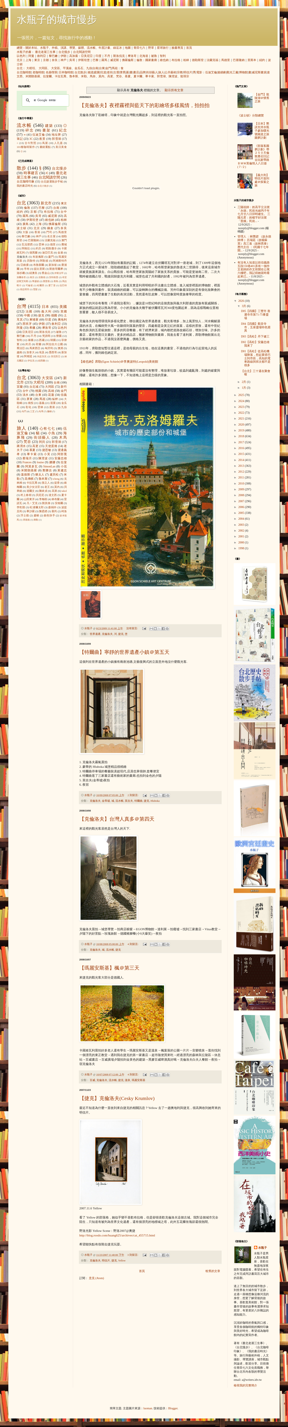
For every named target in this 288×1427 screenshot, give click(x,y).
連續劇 (221, 72)
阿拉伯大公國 (54, 344)
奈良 (55, 60)
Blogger (172, 1408)
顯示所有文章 (174, 90)
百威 (92, 1080)
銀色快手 (49, 515)
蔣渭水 (21, 446)
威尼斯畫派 (259, 72)
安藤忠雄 (60, 458)
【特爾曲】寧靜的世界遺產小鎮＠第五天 (124, 652)
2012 (241, 471)
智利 (163, 55)
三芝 (32, 411)
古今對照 (30, 143)
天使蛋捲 (51, 446)
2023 (241, 406)
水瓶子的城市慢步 (57, 19)
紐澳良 (33, 273)
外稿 (55, 47)
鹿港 (52, 407)
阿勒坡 (44, 260)
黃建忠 (62, 470)
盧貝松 (54, 474)
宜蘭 (20, 386)
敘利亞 (41, 55)
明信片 (187, 72)
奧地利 (62, 319)
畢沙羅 (31, 511)
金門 (108, 68)
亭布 (26, 268)
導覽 (72, 47)
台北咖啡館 (24, 72)
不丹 (107, 55)
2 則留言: (133, 795)
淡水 (26, 394)
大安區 (55, 68)
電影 (199, 72)
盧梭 (36, 515)
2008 (241, 495)
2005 (241, 512)
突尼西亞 (56, 356)
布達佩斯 (38, 256)
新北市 (46, 203)
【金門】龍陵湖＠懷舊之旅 (262, 98)
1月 (244, 387)
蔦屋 (45, 143)
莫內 (101, 76)
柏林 (186, 60)
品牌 (142, 72)
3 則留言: (133, 1254)
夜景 (42, 138)
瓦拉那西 (27, 244)
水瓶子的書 (24, 52)
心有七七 (47, 429)
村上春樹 (26, 495)
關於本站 (31, 47)
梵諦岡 (46, 336)
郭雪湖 (161, 76)
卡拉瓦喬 (60, 76)
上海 (28, 60)
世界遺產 (95, 634)
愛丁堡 (52, 285)
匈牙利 (49, 348)
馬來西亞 (34, 348)
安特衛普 (53, 277)
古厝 (116, 72)
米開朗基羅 (32, 76)
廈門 (51, 256)
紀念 (63, 130)
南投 (30, 403)
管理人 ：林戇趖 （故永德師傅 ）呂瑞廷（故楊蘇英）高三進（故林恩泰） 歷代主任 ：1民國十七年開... (254, 243)
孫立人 (46, 482)
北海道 (143, 55)
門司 (49, 232)
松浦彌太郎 (37, 507)
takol (64, 490)
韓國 (53, 340)
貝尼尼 (40, 495)
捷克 (121, 634)
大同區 (43, 68)
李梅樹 (43, 499)
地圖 (128, 47)
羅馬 (104, 60)
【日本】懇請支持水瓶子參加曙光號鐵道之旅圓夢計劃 (262, 130)
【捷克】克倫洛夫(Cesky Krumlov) (117, 1098)
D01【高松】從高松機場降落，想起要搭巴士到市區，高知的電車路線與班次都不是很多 (255, 358)
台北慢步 (64, 52)
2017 (241, 442)
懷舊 (123, 72)
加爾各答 (21, 277)
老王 (47, 487)
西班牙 (27, 323)
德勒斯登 (198, 60)
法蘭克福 (212, 60)
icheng (56, 478)
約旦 (38, 248)
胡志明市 (24, 289)
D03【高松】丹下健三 (255, 336)
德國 (54, 315)
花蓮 (51, 394)
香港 (37, 232)
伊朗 (63, 55)
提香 (57, 482)
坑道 (103, 72)
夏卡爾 (138, 76)
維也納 (164, 60)
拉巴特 (63, 285)
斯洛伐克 (119, 55)
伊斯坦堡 (84, 60)
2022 (241, 412)
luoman (147, 1408)
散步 (21, 168)
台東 (102, 68)
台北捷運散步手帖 (52, 181)
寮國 (59, 336)
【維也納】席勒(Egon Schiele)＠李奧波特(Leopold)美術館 (118, 361)
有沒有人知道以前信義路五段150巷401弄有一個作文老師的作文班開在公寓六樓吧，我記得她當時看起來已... (253, 269)
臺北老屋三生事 (45, 52)
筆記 (20, 138)
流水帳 (91, 47)
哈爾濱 (40, 285)
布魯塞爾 (38, 264)
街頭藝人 (152, 72)
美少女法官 (33, 487)
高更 (110, 76)
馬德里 (225, 60)
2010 (241, 483)
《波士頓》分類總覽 (250, 115)
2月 (244, 381)
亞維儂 (24, 264)
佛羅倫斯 (128, 60)
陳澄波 (173, 76)
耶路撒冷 (51, 248)
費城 (64, 244)
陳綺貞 (43, 490)
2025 (241, 395)
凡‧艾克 (32, 503)
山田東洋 (29, 499)
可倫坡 (29, 285)
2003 (241, 524)
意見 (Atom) (96, 1278)
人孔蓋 (58, 143)
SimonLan (49, 466)
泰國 (30, 340)
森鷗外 (52, 507)
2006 (241, 507)
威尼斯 (114, 60)
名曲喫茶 (51, 72)
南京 (32, 277)
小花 (64, 466)
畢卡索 (149, 76)
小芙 (47, 454)
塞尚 (54, 511)
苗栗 (53, 403)
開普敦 (46, 281)
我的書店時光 (25, 185)
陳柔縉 (43, 511)
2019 (241, 430)
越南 (19, 352)
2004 (241, 518)
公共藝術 (170, 72)
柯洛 (64, 511)
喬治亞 (21, 348)
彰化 (29, 407)
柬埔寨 (34, 319)
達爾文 (31, 490)
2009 (241, 489)
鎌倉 (50, 228)
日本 (45, 307)
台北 (20, 68)
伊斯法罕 (58, 273)
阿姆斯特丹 (60, 260)
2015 (241, 454)
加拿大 (31, 352)
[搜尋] (45, 100)
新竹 (64, 386)
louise (40, 462)
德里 (53, 244)
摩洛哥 (132, 55)
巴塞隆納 (239, 60)
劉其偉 (46, 503)
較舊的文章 (213, 1271)
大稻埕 (30, 68)
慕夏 (128, 76)
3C (31, 138)
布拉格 (176, 60)
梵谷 (119, 76)
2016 (241, 448)
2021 (241, 418)
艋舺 (55, 399)
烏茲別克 (42, 356)
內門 (24, 411)
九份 (89, 68)
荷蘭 (38, 344)
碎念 (29, 130)
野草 (151, 47)
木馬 (63, 437)
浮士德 (24, 515)
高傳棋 (29, 478)
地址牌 (56, 134)
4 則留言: (133, 944)
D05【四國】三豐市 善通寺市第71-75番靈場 (255, 315)
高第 (54, 490)
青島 (56, 281)
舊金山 (46, 273)
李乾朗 (21, 507)
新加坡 (53, 264)
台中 (64, 211)
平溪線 (67, 68)
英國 (64, 311)
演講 (63, 47)
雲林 (41, 244)
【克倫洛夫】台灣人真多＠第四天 (116, 819)
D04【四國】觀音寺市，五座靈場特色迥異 (255, 327)
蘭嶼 (49, 411)
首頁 (189, 47)
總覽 (20, 47)
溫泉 (127, 1080)
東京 (37, 60)
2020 (241, 424)
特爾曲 (138, 800)
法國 (29, 311)
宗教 (180, 72)
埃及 (41, 352)
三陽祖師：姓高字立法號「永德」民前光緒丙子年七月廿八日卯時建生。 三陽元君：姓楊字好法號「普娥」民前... (253, 214)
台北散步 (80, 72)
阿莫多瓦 (31, 466)
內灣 (41, 411)
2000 (241, 542)
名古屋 (51, 236)
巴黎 (96, 60)
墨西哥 (53, 352)
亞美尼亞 (87, 55)
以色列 (21, 55)
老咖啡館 (38, 72)
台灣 (22, 306)
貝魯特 (31, 260)
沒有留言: (132, 628)
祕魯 (154, 55)
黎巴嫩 (53, 55)
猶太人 (39, 474)
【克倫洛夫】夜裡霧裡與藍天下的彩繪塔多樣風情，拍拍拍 (144, 105)
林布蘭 (56, 499)
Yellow (122, 1260)
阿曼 (31, 55)
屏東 (30, 399)
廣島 (26, 224)
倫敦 (139, 60)
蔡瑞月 (27, 458)
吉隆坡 (41, 277)
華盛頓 (35, 281)
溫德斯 (25, 474)
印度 (98, 55)
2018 (241, 436)
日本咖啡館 (66, 72)
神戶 (63, 60)
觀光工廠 (232, 72)
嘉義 (41, 403)
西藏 (41, 340)
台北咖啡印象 (26, 181)
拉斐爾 (47, 76)
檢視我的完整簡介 (245, 1385)
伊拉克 (31, 360)
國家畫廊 (151, 60)
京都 (46, 60)
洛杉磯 (21, 273)
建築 (49, 126)
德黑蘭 (33, 252)
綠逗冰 (117, 47)
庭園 (97, 72)
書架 (46, 130)
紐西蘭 (41, 360)
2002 (241, 530)
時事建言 (31, 173)
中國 (27, 315)
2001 (241, 536)
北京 (20, 60)
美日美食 (61, 147)
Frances (27, 462)
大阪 (25, 232)
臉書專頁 (177, 47)
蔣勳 (36, 519)
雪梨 (35, 289)
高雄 (51, 390)
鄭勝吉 (47, 470)
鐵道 (90, 72)
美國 (63, 307)
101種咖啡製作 (26, 147)
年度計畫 (104, 47)
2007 (241, 501)
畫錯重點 (45, 147)
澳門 (64, 240)
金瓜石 (79, 68)
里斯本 (252, 60)
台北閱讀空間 (82, 52)
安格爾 (59, 503)
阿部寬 (62, 454)
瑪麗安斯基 (138, 1080)
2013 (241, 465)
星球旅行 (163, 47)
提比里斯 (39, 268)
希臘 (32, 327)
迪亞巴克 (47, 252)
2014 (241, 460)
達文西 (53, 495)
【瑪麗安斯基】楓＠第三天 (109, 968)
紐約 (262, 60)
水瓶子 (44, 47)
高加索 (73, 55)
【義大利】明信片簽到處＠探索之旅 (262, 180)
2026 (241, 300)
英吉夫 (129, 800)
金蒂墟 (106, 800)
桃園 (38, 390)
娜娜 (52, 462)
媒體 (81, 47)
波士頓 (22, 228)
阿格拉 (26, 248)
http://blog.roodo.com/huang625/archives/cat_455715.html (117, 1235)
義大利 (46, 311)
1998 (241, 548)
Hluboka (154, 800)
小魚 (51, 433)
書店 (136, 72)
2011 (241, 477)
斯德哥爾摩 (56, 268)
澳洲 (60, 348)
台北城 (34, 386)
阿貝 (42, 441)
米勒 (84, 76)
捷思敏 (46, 450)
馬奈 (93, 76)
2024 (241, 401)
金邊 (60, 252)
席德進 (26, 519)
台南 (95, 68)
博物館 (243, 72)
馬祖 (115, 68)
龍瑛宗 (184, 76)
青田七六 (139, 47)
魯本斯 (73, 76)
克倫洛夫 (107, 634)
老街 (110, 72)
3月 (244, 306)
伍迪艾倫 (211, 72)
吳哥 (72, 60)
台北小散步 (43, 186)
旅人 (161, 72)
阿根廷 (28, 356)
